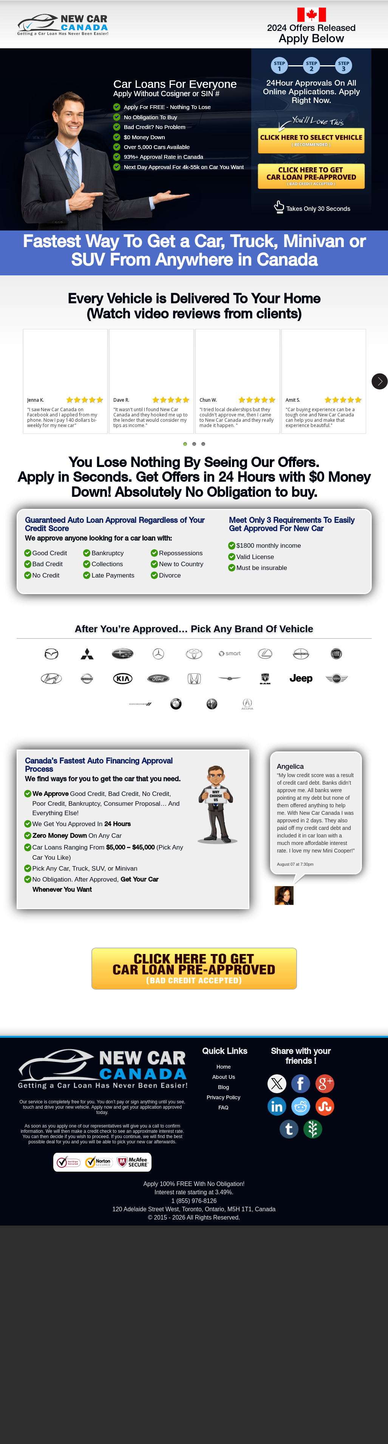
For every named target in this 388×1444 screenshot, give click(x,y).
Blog (223, 1088)
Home (223, 1067)
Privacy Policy (223, 1098)
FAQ (223, 1108)
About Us (223, 1077)
